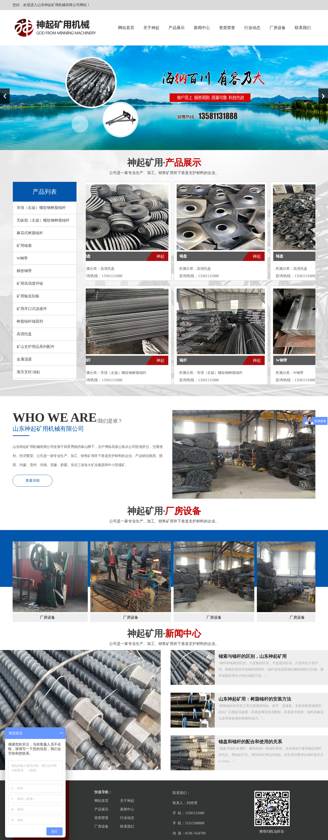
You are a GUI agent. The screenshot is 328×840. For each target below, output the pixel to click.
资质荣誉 (227, 28)
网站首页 (126, 28)
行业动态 (252, 28)
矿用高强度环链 (30, 283)
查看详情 (32, 481)
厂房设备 (277, 28)
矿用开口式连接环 (32, 309)
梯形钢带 (24, 271)
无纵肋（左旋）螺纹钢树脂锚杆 (43, 220)
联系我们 (303, 28)
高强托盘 (24, 334)
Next (323, 96)
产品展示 (177, 28)
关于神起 (151, 28)
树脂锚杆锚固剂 (30, 321)
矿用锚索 (24, 246)
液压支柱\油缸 (28, 372)
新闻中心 (202, 28)
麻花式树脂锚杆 (30, 233)
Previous (5, 96)
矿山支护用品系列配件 (35, 347)
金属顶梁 (24, 359)
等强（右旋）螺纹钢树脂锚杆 (41, 208)
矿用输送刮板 (28, 296)
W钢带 (22, 258)
